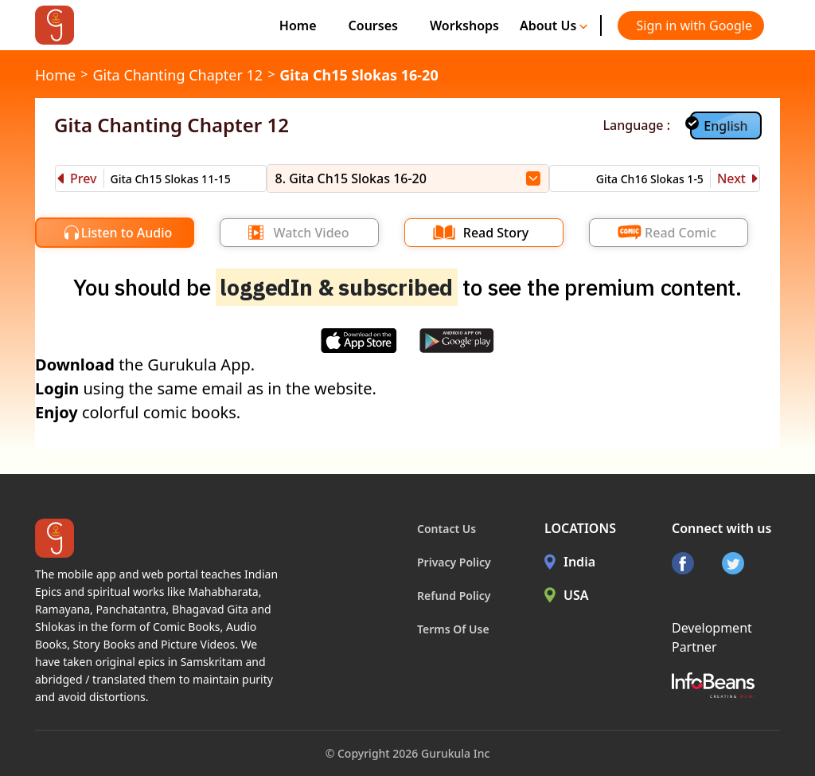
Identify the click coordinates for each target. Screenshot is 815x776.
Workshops (464, 25)
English (725, 126)
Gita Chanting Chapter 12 (177, 74)
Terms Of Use (453, 629)
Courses (373, 25)
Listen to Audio (127, 232)
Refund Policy (454, 595)
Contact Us (446, 528)
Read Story (495, 232)
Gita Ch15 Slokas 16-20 (358, 74)
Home (298, 25)
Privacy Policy (454, 562)
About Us (554, 25)
